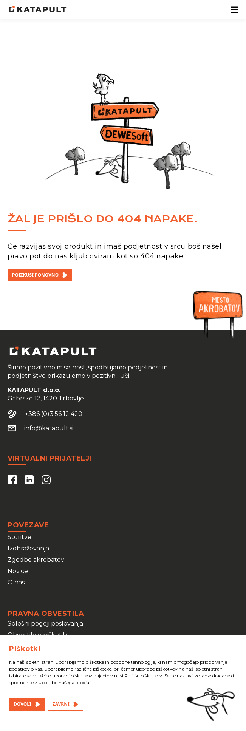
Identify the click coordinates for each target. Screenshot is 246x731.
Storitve (19, 537)
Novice (18, 571)
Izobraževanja (28, 548)
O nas (16, 582)
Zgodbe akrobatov (36, 559)
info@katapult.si (48, 428)
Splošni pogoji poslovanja (45, 623)
